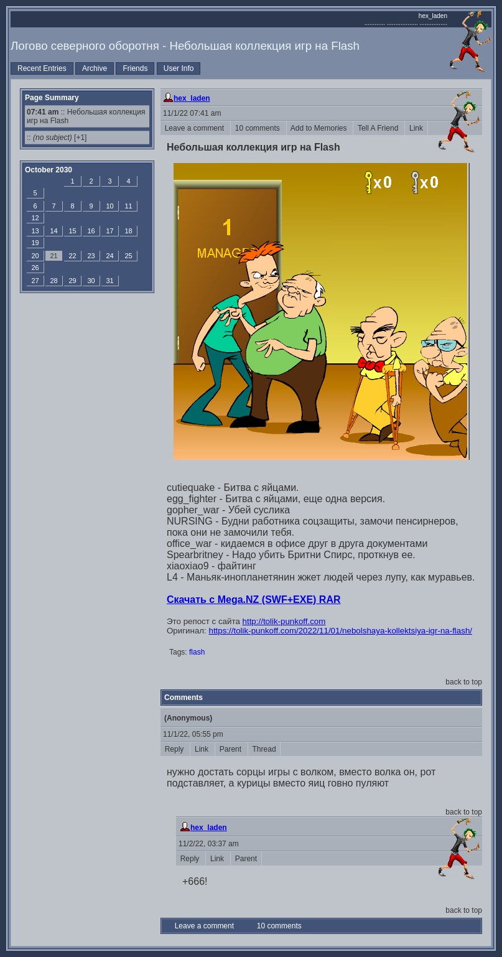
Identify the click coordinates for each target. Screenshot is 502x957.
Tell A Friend (378, 128)
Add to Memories (320, 128)
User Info (179, 68)
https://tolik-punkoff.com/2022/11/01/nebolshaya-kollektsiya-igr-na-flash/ (341, 630)
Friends (135, 68)
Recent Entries (42, 68)
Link (416, 128)
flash (197, 652)
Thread (264, 749)
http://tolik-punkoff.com (284, 621)
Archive (94, 68)
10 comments (258, 128)
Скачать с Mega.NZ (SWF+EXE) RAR (254, 599)
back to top (463, 682)
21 (53, 255)
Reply (175, 749)
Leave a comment (195, 128)
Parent (231, 749)
